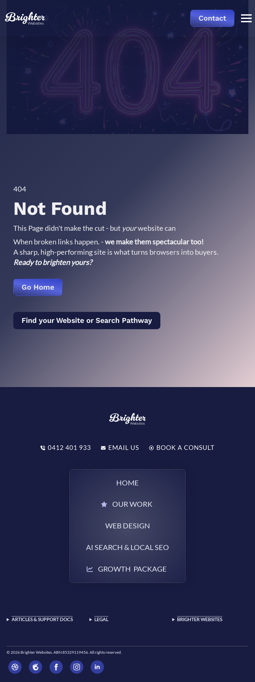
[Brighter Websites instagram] (76, 667)
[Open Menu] (246, 18)
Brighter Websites (199, 619)
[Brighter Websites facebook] (56, 667)
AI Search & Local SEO (127, 547)
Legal (101, 619)
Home (127, 482)
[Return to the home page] (24, 18)
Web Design (127, 525)
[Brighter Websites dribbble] (15, 667)
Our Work (132, 503)
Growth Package (132, 568)
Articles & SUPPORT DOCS (42, 619)
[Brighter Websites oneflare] (35, 667)
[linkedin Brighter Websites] (97, 667)
